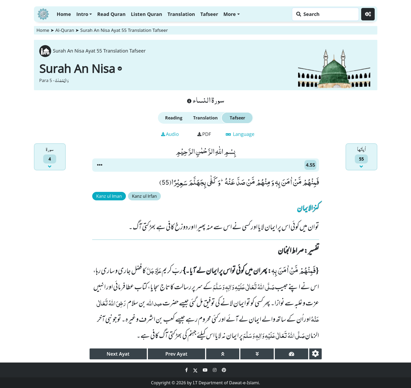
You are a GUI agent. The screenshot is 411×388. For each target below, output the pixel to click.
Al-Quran (64, 30)
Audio (170, 134)
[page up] (223, 354)
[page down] (257, 354)
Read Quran (111, 14)
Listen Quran (146, 14)
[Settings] (368, 14)
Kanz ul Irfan (144, 196)
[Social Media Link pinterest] (224, 370)
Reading (173, 118)
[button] (99, 165)
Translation (181, 14)
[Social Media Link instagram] (215, 370)
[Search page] (324, 14)
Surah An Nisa (80, 68)
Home (64, 14)
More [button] (229, 14)
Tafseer (209, 14)
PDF (204, 134)
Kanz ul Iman (109, 196)
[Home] (43, 13)
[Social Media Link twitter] (195, 370)
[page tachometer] (291, 354)
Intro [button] (82, 14)
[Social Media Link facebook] (187, 370)
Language (240, 134)
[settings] (315, 354)
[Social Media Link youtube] (206, 370)
